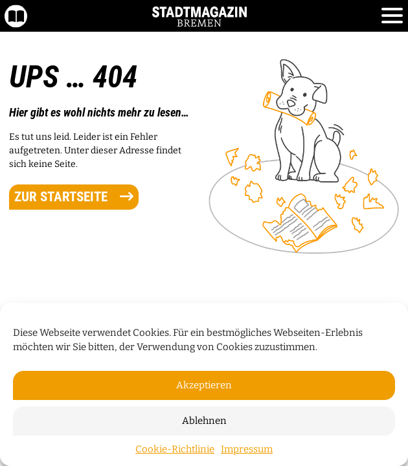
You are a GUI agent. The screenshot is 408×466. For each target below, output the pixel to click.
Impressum (247, 449)
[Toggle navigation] (392, 16)
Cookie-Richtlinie (174, 449)
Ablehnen (204, 421)
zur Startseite (73, 197)
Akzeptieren (204, 385)
